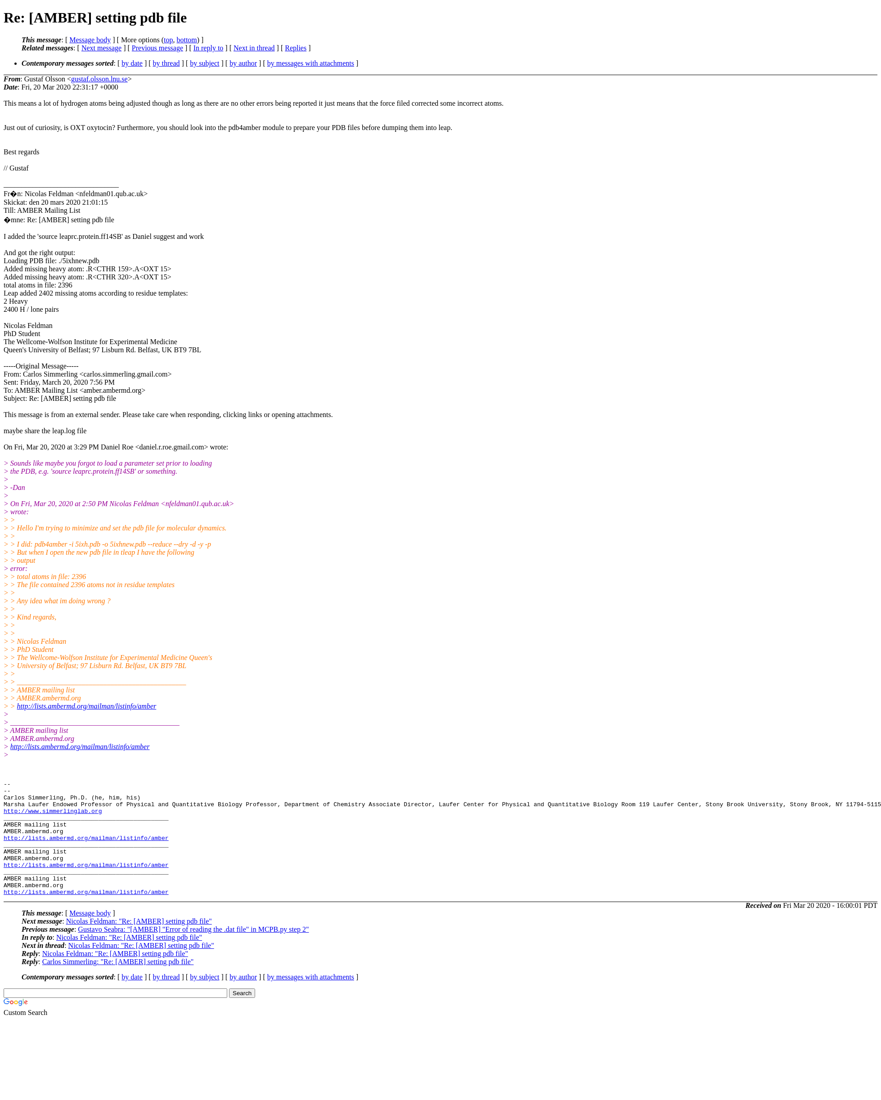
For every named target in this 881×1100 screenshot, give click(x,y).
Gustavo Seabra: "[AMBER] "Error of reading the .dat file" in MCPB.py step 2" (193, 952)
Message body (90, 40)
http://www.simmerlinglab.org (53, 817)
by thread (166, 63)
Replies (295, 48)
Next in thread (254, 48)
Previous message (157, 48)
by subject (204, 63)
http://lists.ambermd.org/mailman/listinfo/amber (87, 706)
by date (132, 63)
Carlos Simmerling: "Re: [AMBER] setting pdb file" (118, 984)
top (168, 40)
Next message (101, 48)
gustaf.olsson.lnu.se (99, 79)
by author (243, 63)
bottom (186, 40)
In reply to (208, 48)
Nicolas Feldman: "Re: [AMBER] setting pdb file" (139, 944)
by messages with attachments (310, 63)
